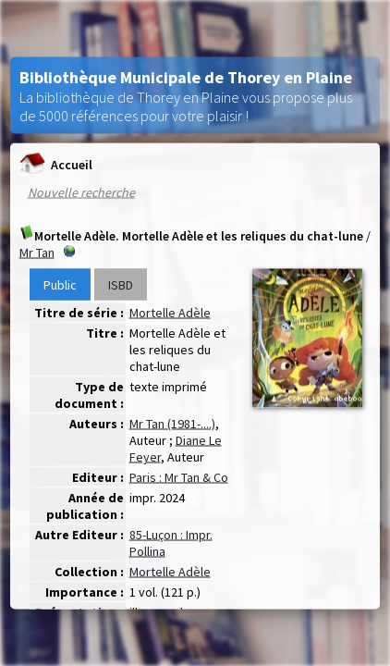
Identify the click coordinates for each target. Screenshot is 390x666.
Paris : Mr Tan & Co (178, 477)
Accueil (55, 164)
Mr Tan (37, 252)
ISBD (120, 285)
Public (60, 285)
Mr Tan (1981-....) (172, 423)
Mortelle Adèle (170, 312)
